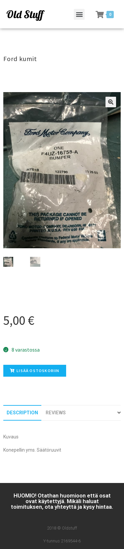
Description (22, 413)
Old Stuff (24, 14)
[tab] (22, 412)
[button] (79, 14)
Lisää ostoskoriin (35, 370)
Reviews (56, 413)
